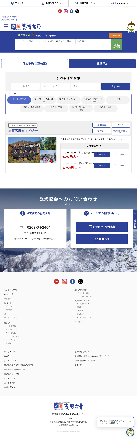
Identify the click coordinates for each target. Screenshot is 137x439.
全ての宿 (116, 35)
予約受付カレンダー (120, 132)
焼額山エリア (81, 307)
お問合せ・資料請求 (104, 227)
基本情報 (101, 125)
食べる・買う (9, 294)
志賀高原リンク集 (11, 374)
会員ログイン (9, 387)
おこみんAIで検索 (116, 46)
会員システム (52, 3)
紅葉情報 (9, 343)
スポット (8, 303)
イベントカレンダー (13, 329)
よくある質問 (9, 383)
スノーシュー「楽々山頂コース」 (80, 163)
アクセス (19, 3)
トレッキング (11, 340)
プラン (121, 125)
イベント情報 (11, 326)
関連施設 (9, 310)
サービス (101, 131)
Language (120, 3)
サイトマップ (9, 378)
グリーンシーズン (12, 336)
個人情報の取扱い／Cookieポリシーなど (92, 356)
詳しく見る (119, 154)
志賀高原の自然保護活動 (14, 369)
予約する (102, 154)
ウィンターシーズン (84, 296)
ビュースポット (11, 306)
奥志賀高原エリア (83, 304)
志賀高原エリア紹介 (83, 300)
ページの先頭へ (135, 222)
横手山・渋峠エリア (84, 318)
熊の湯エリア (81, 314)
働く (6, 314)
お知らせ (8, 356)
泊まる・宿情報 (10, 290)
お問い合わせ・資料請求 (85, 360)
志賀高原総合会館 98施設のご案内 (18, 365)
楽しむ (7, 323)
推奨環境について (82, 352)
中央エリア (81, 311)
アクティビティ (10, 318)
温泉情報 (8, 299)
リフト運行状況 (11, 333)
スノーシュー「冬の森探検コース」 (81, 152)
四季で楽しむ (86, 3)
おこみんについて (11, 360)
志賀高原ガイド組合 (23, 131)
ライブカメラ (9, 352)
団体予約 (104, 239)
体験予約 (102, 63)
